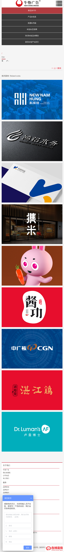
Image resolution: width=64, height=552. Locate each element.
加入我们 (6, 478)
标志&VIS (32, 10)
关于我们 (6, 465)
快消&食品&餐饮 (32, 36)
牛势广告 (6, 470)
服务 (5, 482)
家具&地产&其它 (32, 42)
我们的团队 (7, 473)
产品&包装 (32, 17)
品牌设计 (6, 490)
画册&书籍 (32, 23)
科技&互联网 (32, 29)
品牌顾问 (6, 492)
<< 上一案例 (56, 68)
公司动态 (6, 475)
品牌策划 (6, 487)
